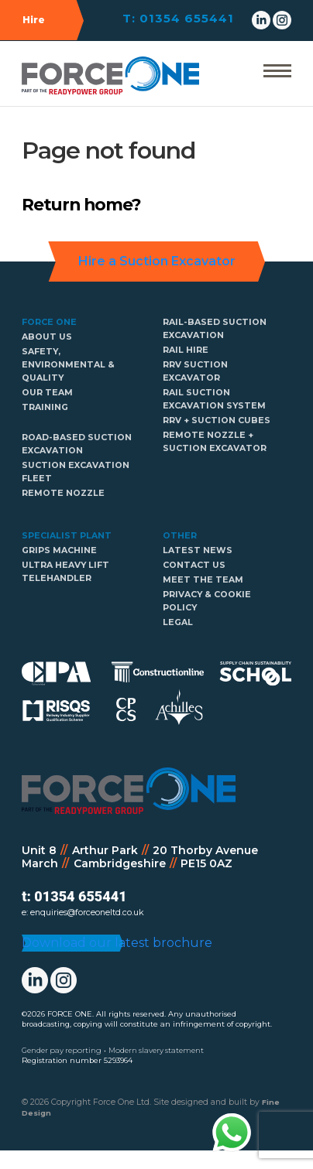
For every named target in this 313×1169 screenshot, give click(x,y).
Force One (49, 322)
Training (45, 407)
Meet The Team (203, 580)
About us (47, 337)
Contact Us (194, 565)
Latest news (197, 550)
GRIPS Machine (59, 550)
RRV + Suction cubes (216, 420)
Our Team (47, 393)
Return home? (81, 204)
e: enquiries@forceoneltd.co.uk (83, 913)
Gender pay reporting (61, 1069)
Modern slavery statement (156, 1069)
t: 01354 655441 (74, 896)
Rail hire (185, 350)
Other (180, 536)
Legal (178, 622)
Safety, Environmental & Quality (68, 365)
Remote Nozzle (63, 493)
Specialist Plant (67, 536)
